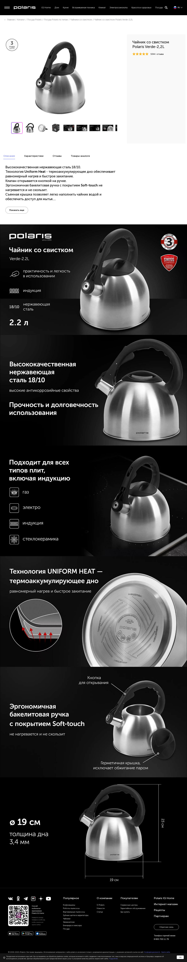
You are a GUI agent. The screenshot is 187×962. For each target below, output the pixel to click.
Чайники (66, 919)
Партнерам (161, 916)
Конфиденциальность (152, 952)
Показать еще (16, 210)
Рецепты (159, 910)
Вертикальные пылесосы (74, 912)
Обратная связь (166, 927)
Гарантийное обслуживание (133, 908)
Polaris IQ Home (164, 898)
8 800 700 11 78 (161, 939)
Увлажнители (69, 922)
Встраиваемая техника (83, 7)
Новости (101, 908)
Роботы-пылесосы (71, 908)
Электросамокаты (118, 7)
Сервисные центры (129, 905)
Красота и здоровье (141, 7)
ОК (180, 957)
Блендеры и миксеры (72, 925)
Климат (102, 7)
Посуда (159, 7)
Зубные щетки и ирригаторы (75, 915)
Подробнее (113, 959)
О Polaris (100, 905)
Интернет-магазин (166, 904)
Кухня (65, 7)
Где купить (125, 912)
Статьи (100, 912)
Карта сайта (165, 952)
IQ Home (46, 7)
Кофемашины (69, 905)
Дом (57, 7)
